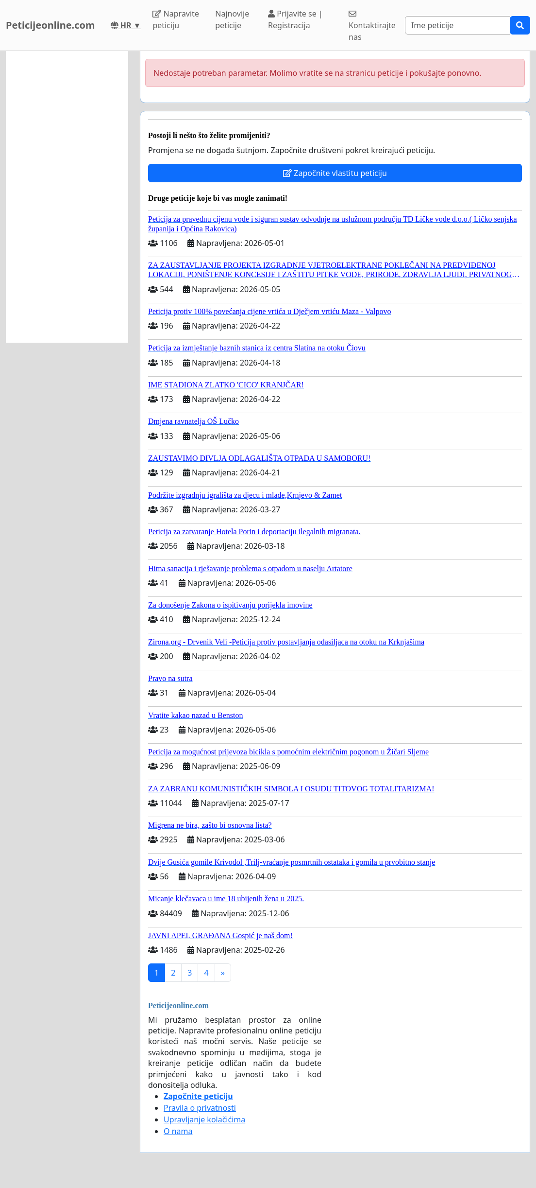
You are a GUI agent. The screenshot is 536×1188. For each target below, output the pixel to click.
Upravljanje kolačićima (204, 1119)
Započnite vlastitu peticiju (335, 173)
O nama (178, 1131)
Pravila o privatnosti (200, 1107)
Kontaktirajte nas (372, 26)
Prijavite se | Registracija (295, 19)
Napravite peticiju (175, 19)
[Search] (457, 25)
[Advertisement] (67, 197)
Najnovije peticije (232, 19)
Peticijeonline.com (50, 25)
